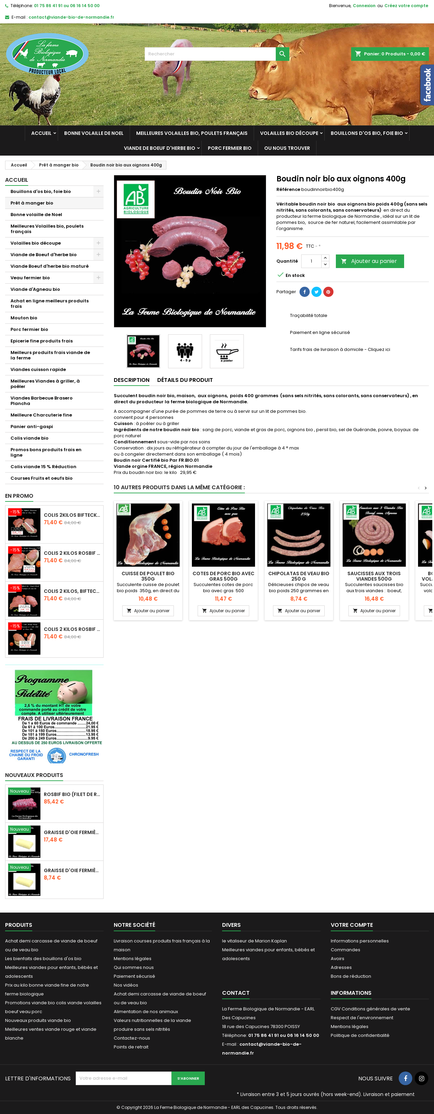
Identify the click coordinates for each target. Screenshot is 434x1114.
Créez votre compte (406, 5)
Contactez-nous (132, 1038)
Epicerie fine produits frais (42, 341)
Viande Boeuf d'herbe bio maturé (50, 266)
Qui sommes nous (134, 967)
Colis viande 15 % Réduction (43, 466)
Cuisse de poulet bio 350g (148, 576)
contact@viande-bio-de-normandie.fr (71, 17)
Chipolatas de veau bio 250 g (298, 576)
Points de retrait (131, 1047)
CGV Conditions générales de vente (370, 1009)
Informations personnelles (360, 941)
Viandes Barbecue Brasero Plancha (42, 401)
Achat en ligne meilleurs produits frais (50, 304)
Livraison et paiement (389, 1094)
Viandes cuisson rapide (38, 369)
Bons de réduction (351, 976)
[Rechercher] (217, 54)
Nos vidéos (126, 985)
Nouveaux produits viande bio (38, 1020)
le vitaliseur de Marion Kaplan (254, 941)
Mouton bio (24, 318)
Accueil (41, 133)
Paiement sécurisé (134, 976)
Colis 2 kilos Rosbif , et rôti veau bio (72, 629)
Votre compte (352, 925)
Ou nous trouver (287, 148)
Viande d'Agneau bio (35, 289)
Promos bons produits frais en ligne (46, 452)
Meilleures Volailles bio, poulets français (192, 133)
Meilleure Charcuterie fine (41, 415)
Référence (288, 190)
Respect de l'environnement (362, 1017)
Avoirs (337, 958)
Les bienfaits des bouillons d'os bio (43, 958)
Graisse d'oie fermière (72, 832)
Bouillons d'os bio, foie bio (367, 133)
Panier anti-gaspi (32, 426)
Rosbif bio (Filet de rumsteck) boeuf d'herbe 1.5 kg (72, 794)
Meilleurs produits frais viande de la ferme (50, 355)
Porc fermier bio (230, 148)
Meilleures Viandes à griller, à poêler (45, 384)
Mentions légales (132, 958)
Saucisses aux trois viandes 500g (374, 576)
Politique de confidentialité (360, 1035)
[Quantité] (311, 261)
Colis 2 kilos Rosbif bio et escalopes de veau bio (72, 553)
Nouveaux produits (34, 775)
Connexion (364, 5)
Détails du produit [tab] (185, 380)
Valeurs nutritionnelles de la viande (152, 1020)
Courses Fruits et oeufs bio (42, 478)
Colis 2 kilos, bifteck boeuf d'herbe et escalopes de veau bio (72, 591)
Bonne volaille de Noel (94, 133)
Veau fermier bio (30, 278)
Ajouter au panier (369, 261)
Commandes (345, 950)
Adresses (341, 967)
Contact (236, 993)
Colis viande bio (30, 438)
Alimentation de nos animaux (146, 1011)
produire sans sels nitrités (142, 1029)
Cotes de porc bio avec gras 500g (223, 576)
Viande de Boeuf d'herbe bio (159, 148)
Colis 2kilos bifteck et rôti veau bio (72, 515)
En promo (19, 496)
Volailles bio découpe (289, 133)
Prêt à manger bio (32, 203)
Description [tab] (131, 380)
